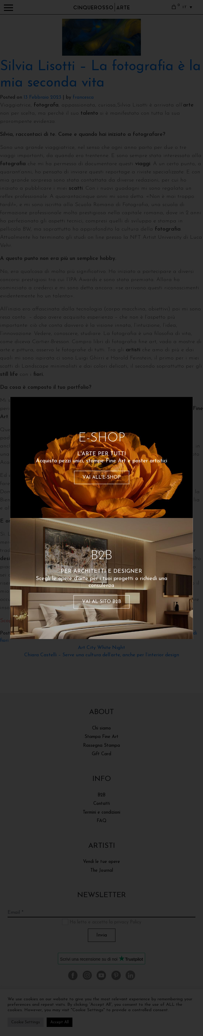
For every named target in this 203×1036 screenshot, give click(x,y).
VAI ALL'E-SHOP (101, 477)
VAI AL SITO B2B (101, 601)
